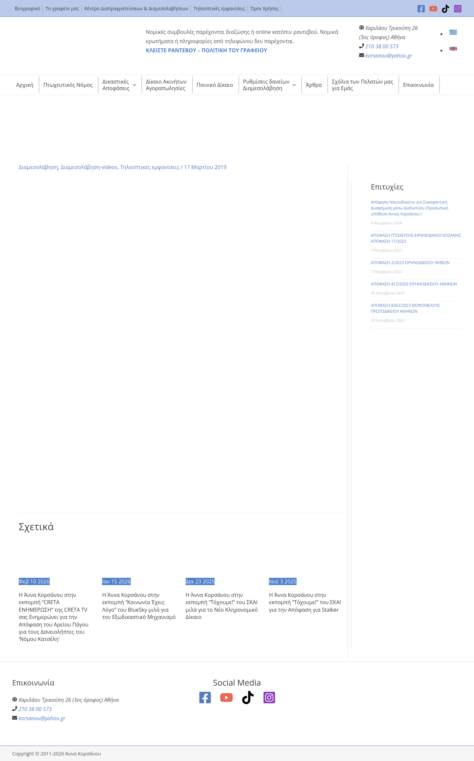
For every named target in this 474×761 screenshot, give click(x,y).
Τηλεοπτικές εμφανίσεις (149, 167)
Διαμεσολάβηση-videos (89, 167)
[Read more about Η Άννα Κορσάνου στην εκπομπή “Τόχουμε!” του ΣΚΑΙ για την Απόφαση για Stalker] (306, 557)
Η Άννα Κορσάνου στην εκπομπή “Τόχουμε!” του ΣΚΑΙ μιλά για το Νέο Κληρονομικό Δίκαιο (222, 606)
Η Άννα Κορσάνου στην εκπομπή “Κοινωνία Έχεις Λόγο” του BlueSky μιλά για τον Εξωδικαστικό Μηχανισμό (138, 606)
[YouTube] (433, 9)
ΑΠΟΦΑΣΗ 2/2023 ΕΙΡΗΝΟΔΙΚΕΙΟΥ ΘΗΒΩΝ (410, 262)
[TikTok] (445, 9)
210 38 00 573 (382, 46)
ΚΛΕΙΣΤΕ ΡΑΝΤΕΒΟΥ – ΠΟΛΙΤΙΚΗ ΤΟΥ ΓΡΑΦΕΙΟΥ (206, 50)
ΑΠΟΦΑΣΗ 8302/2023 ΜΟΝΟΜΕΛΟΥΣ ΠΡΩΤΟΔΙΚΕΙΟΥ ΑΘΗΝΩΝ (405, 308)
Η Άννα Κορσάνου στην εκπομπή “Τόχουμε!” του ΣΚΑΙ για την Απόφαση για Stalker (305, 602)
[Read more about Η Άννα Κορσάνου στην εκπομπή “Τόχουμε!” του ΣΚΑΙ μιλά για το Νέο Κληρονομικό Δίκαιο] (223, 557)
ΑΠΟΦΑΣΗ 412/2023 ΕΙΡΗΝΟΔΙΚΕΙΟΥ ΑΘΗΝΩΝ (414, 284)
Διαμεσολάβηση (38, 167)
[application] (133, 85)
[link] (454, 33)
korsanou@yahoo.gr (388, 55)
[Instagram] (458, 9)
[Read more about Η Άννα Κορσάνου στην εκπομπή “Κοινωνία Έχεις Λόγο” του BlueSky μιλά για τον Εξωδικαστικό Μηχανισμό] (139, 557)
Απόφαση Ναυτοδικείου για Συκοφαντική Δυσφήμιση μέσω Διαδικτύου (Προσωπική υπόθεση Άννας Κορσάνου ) (409, 208)
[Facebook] (421, 9)
